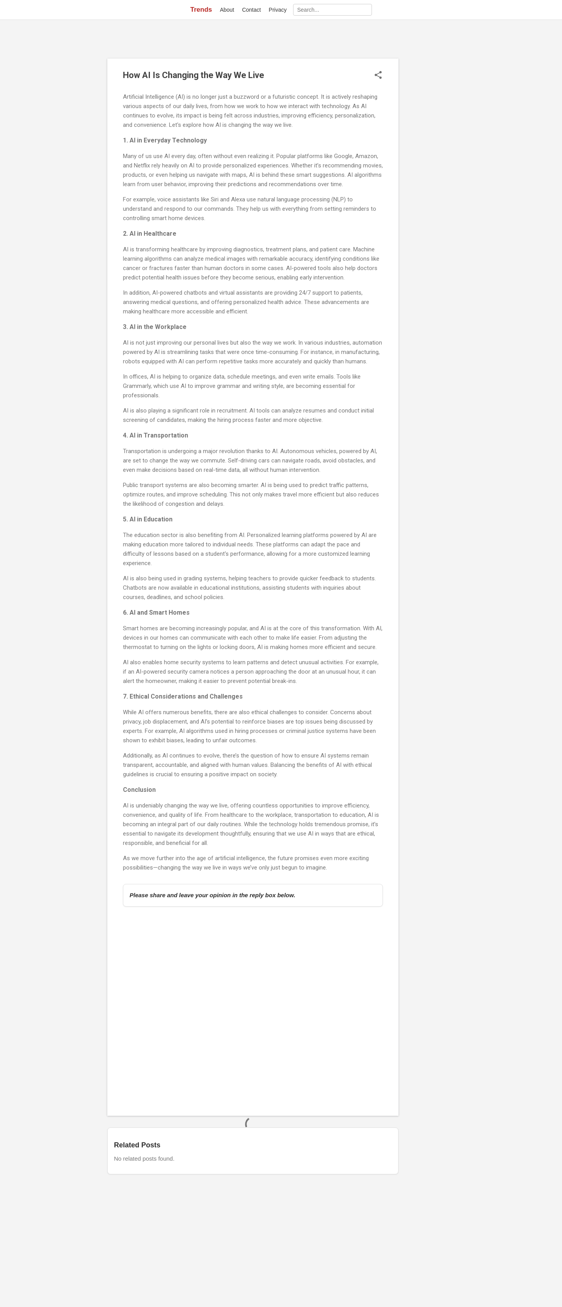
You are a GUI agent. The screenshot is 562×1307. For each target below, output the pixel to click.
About (227, 10)
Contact (251, 10)
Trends (201, 9)
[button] (378, 75)
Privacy (278, 10)
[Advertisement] (430, 176)
